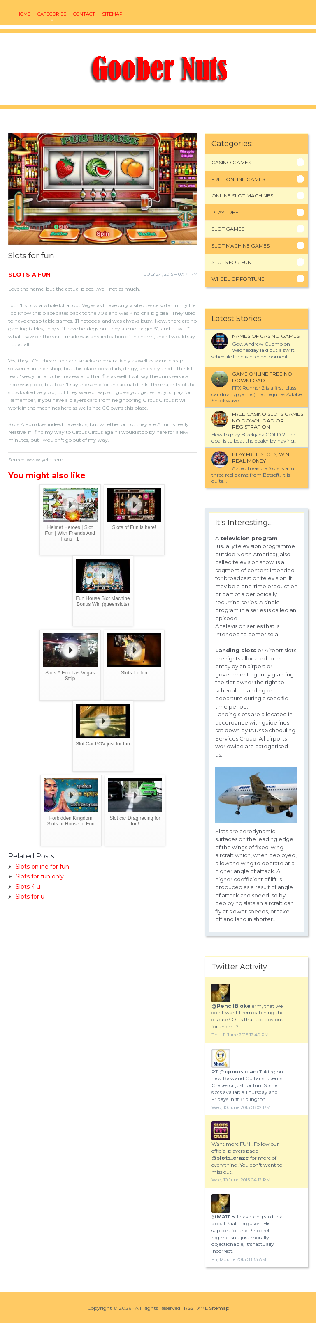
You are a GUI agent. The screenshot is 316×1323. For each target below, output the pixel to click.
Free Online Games (238, 179)
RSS (188, 1308)
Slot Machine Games (240, 246)
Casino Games (231, 162)
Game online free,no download (262, 377)
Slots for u (30, 896)
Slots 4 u (28, 886)
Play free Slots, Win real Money (260, 457)
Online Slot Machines (242, 196)
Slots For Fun (231, 262)
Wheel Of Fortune (238, 279)
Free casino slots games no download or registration (267, 420)
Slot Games (227, 229)
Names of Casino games (266, 336)
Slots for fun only (40, 876)
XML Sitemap (213, 1308)
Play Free (225, 212)
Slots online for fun (42, 866)
